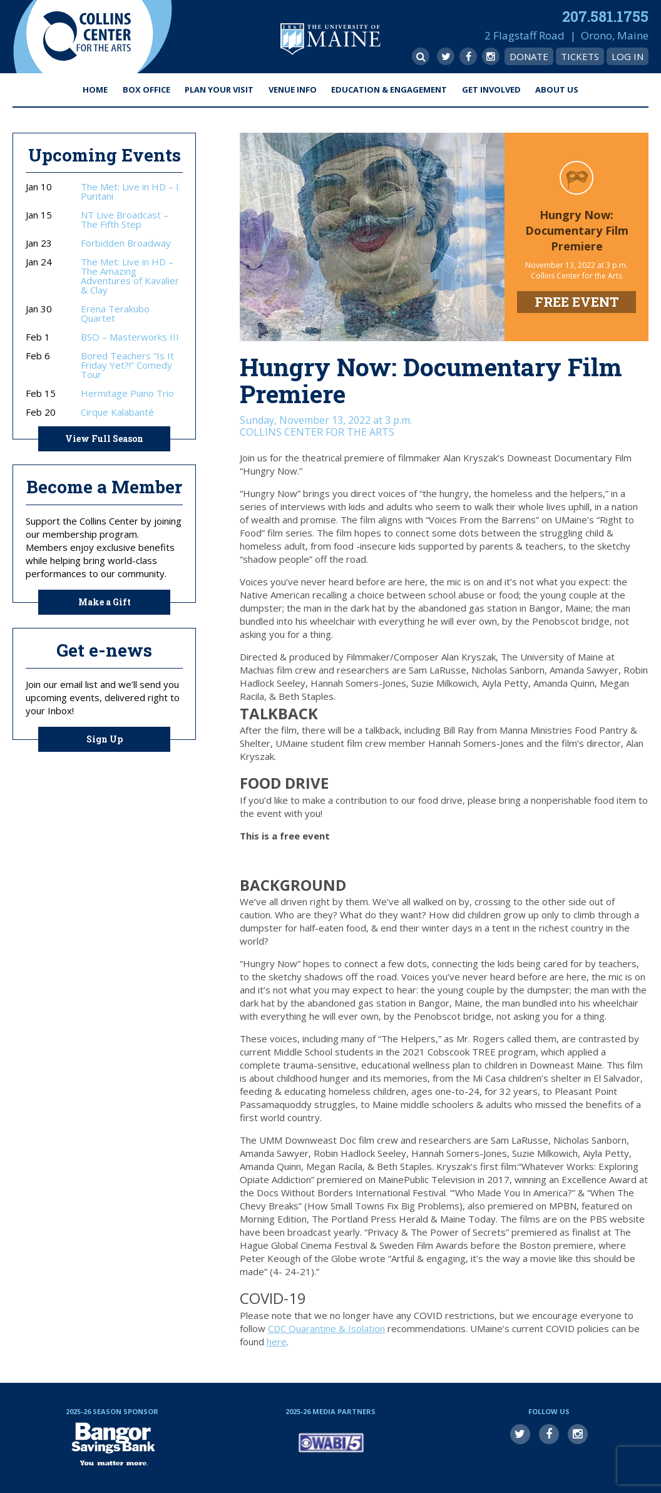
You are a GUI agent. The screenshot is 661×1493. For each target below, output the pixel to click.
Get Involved (491, 89)
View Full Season (104, 438)
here (277, 1341)
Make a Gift (104, 602)
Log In (627, 56)
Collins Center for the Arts (87, 36)
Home (95, 89)
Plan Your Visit (219, 89)
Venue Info (293, 89)
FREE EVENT (577, 301)
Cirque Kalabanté (117, 412)
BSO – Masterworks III (130, 337)
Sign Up (104, 739)
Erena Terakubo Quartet (115, 313)
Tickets (580, 56)
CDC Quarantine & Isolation (326, 1328)
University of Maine (330, 39)
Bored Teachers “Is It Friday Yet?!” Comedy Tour (127, 365)
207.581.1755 (605, 16)
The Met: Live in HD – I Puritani (130, 191)
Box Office (146, 89)
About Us (556, 89)
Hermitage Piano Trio (127, 393)
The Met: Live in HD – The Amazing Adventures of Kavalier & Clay (130, 276)
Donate (529, 56)
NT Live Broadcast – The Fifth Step (124, 219)
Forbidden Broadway (126, 243)
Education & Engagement (389, 89)
